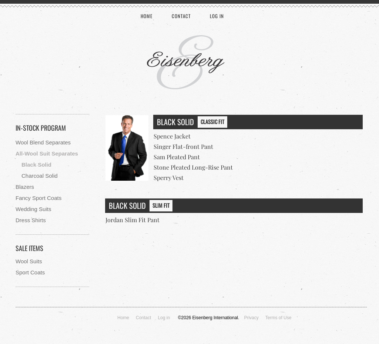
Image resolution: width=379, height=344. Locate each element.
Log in (217, 16)
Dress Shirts (31, 220)
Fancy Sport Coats (38, 198)
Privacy (251, 317)
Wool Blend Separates (43, 142)
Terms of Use (278, 317)
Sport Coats (30, 272)
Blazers (25, 187)
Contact (181, 16)
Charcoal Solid (39, 176)
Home (146, 16)
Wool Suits (29, 261)
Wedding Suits (33, 209)
